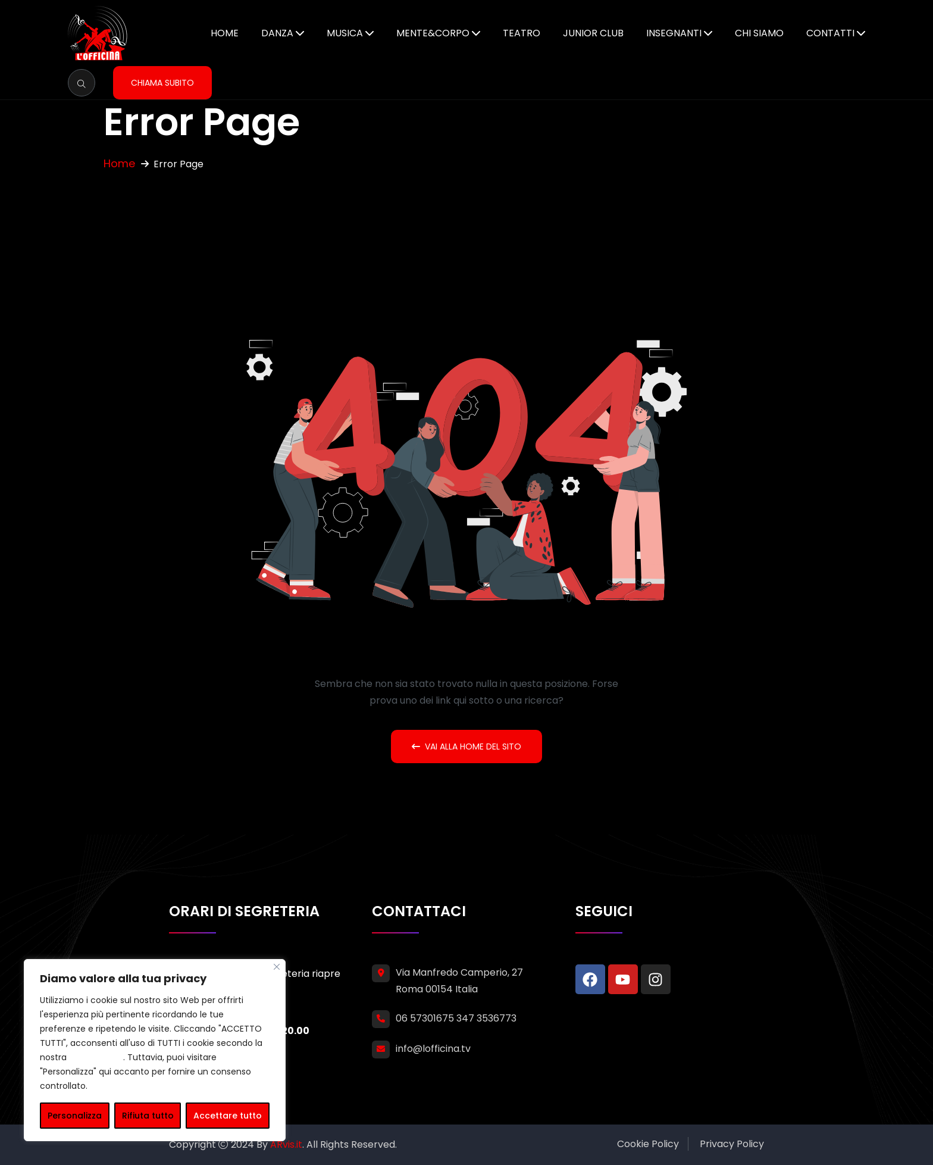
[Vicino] (277, 967)
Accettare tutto (227, 1116)
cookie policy (96, 1057)
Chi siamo (759, 33)
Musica (345, 33)
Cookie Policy (648, 1144)
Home (225, 33)
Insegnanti (674, 33)
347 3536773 (486, 1018)
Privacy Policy (732, 1144)
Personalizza (75, 1116)
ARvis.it (286, 1144)
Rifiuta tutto (148, 1116)
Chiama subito (162, 83)
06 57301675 (425, 1018)
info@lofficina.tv (433, 1048)
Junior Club (593, 33)
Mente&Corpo (432, 33)
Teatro (521, 33)
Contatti (830, 33)
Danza (277, 33)
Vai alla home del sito (466, 746)
